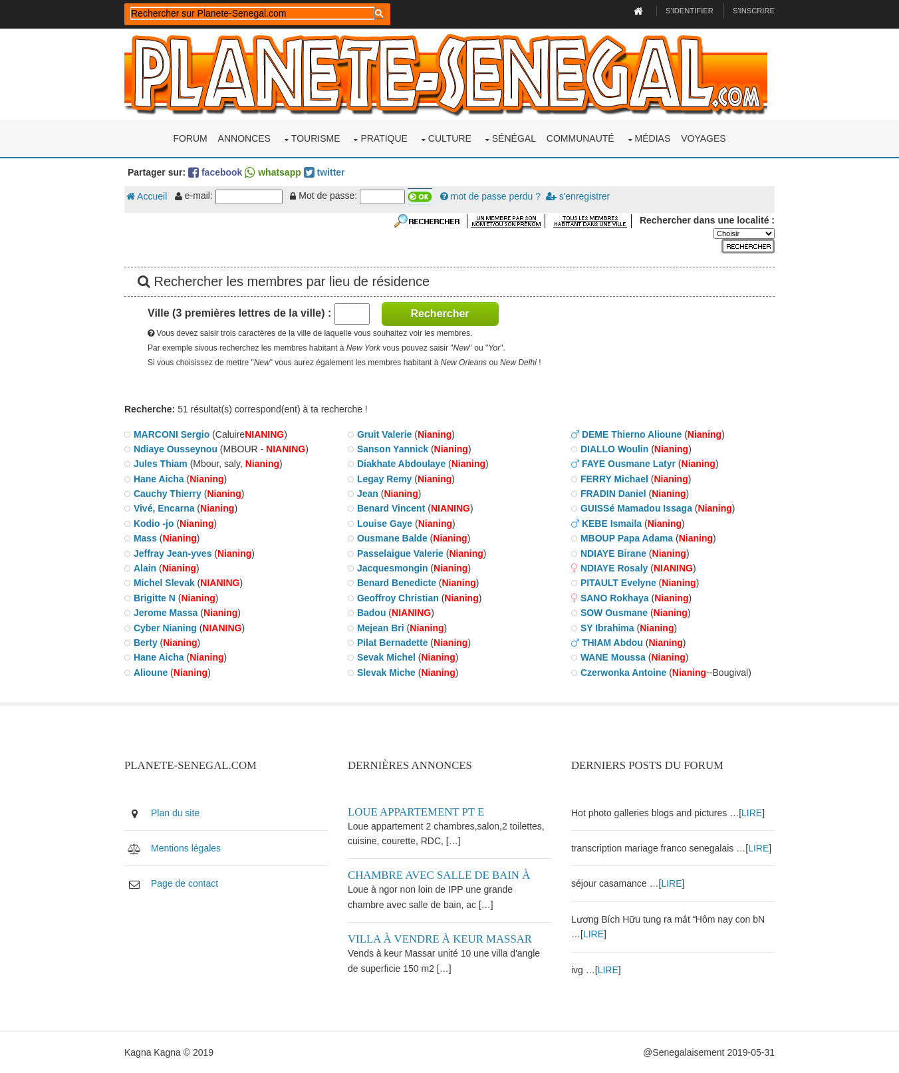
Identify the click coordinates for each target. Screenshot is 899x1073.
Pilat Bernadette (392, 642)
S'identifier (689, 11)
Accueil (146, 196)
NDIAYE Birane (613, 553)
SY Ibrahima (607, 628)
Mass (145, 538)
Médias (653, 138)
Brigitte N (155, 598)
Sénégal (514, 138)
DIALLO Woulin (614, 449)
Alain (145, 568)
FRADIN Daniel (613, 493)
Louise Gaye (384, 523)
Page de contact (184, 883)
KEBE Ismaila (612, 523)
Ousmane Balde (392, 538)
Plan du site (175, 813)
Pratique (384, 138)
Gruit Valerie (384, 434)
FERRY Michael (614, 479)
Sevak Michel (386, 657)
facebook (215, 172)
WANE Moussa (613, 657)
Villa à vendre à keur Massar (440, 939)
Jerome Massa (166, 612)
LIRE (751, 813)
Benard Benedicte (396, 582)
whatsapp (273, 172)
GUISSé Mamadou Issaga (636, 508)
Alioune (151, 672)
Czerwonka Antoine (623, 672)
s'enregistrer (578, 196)
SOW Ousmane (614, 612)
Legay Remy (384, 479)
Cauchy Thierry (167, 493)
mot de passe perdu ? (490, 196)
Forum (190, 138)
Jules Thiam (161, 463)
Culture (449, 138)
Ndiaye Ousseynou (175, 449)
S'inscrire (754, 11)
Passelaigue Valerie (400, 553)
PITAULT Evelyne (618, 582)
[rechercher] (252, 13)
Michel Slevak (164, 582)
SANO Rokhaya (614, 598)
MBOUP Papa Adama (626, 538)
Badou (371, 612)
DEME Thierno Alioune (632, 434)
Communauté (580, 138)
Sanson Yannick (392, 449)
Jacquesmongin (392, 568)
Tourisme (315, 138)
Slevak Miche (386, 672)
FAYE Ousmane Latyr (629, 463)
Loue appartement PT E (416, 812)
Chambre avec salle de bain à (439, 875)
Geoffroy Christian (398, 598)
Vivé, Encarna (164, 508)
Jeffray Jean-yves (173, 553)
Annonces (244, 138)
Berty (146, 642)
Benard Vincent (391, 508)
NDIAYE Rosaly (614, 568)
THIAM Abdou (612, 642)
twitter (324, 172)
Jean (367, 493)
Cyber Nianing (165, 628)
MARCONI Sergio (171, 434)
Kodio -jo (154, 523)
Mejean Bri (380, 628)
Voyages (703, 138)
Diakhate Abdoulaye (401, 463)
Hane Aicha (159, 479)
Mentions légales (186, 848)
